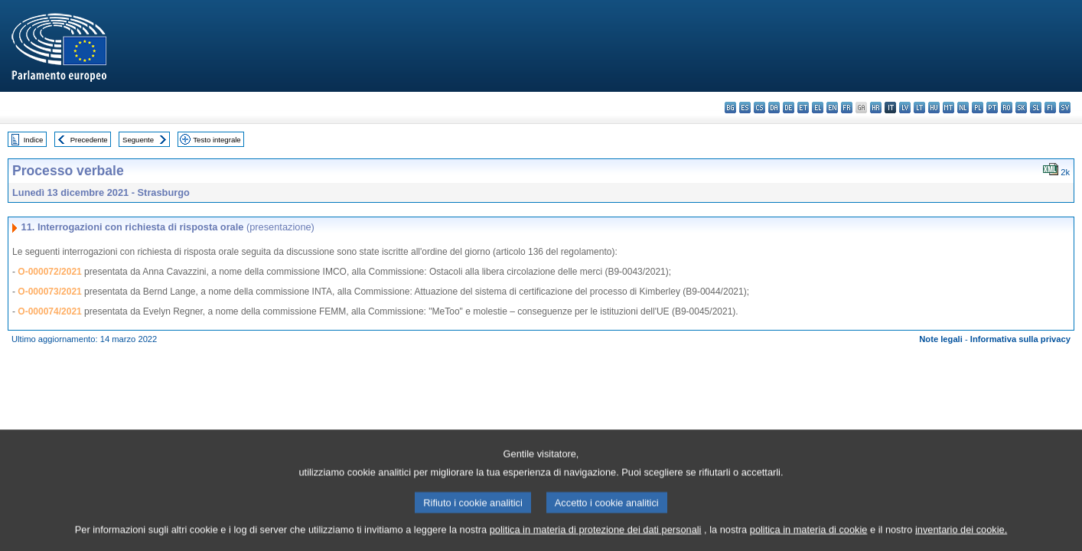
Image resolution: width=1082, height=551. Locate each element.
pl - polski (977, 107)
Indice (34, 139)
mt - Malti (948, 107)
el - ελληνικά (817, 107)
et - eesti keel (803, 107)
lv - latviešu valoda (905, 107)
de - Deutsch (788, 107)
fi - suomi (1050, 107)
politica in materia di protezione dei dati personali (596, 537)
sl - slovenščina (1035, 107)
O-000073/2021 (49, 291)
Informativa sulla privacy (1020, 339)
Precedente (89, 139)
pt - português (992, 107)
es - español (745, 107)
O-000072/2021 (49, 271)
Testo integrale (216, 139)
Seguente (138, 139)
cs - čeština (759, 107)
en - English (832, 107)
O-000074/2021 (49, 311)
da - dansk (774, 107)
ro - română (1006, 107)
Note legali (941, 339)
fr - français (846, 107)
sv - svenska (1065, 107)
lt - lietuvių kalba (919, 107)
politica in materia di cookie (809, 537)
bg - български (730, 107)
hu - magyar (934, 107)
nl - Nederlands (963, 107)
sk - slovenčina (1021, 107)
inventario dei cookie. (961, 537)
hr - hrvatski (876, 107)
